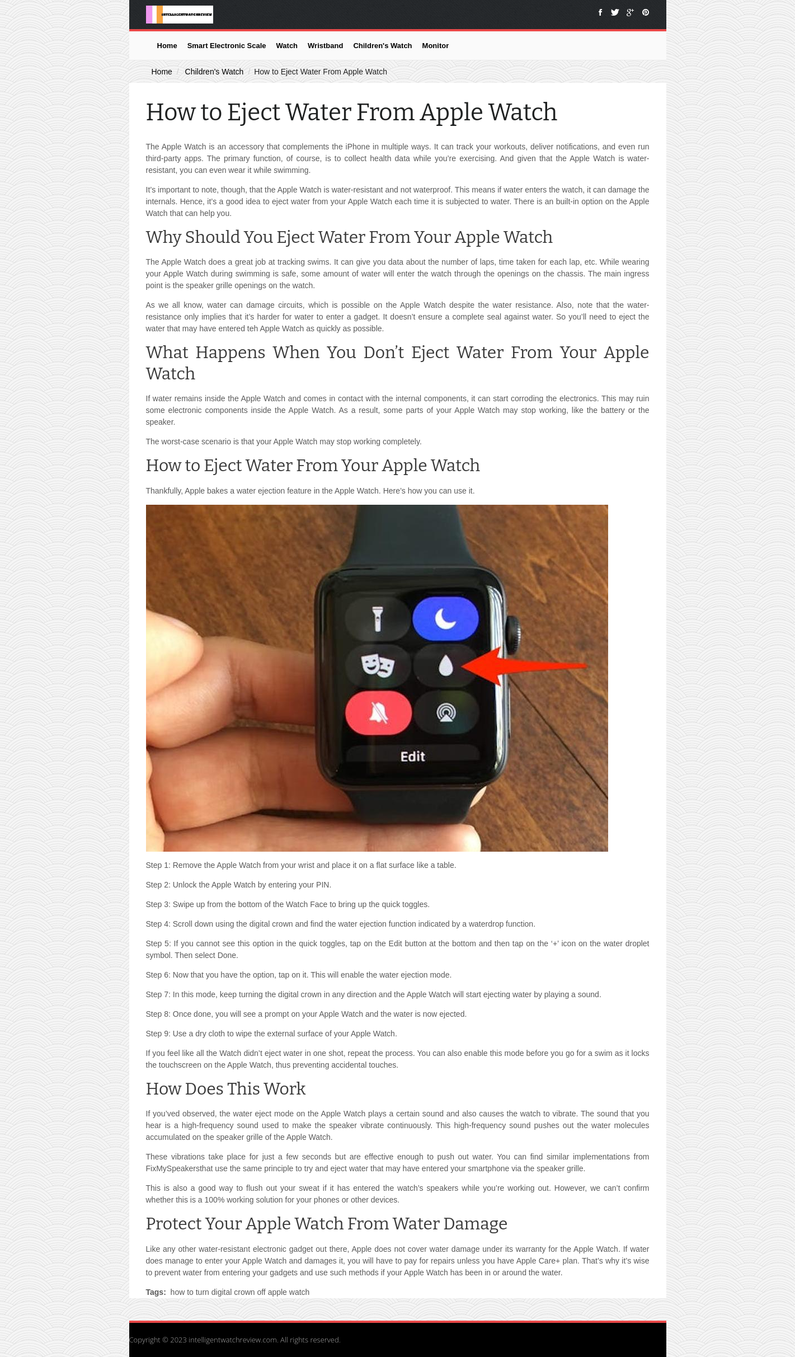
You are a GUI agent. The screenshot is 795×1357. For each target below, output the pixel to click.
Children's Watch (382, 45)
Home (167, 45)
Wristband (325, 45)
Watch (287, 45)
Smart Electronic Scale (226, 45)
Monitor (435, 45)
